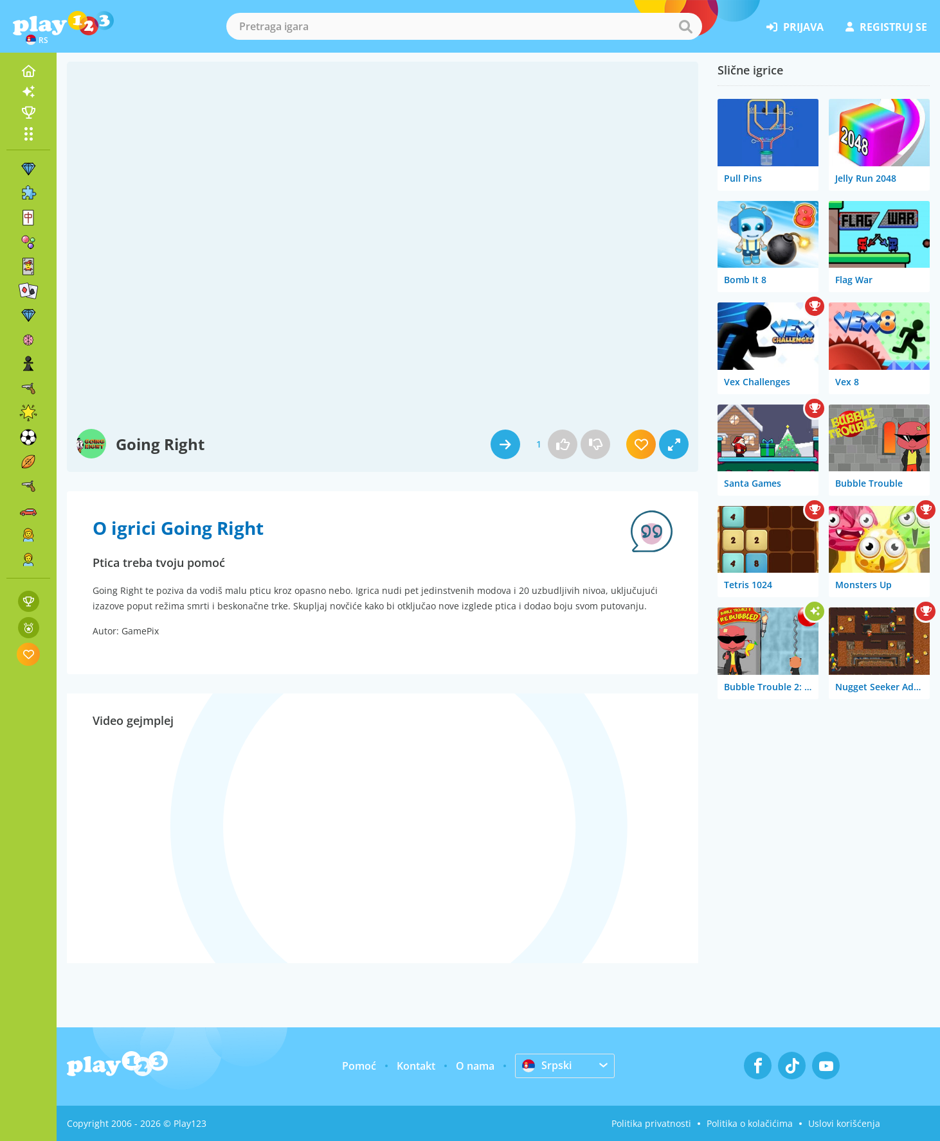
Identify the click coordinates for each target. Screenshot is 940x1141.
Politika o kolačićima (750, 1123)
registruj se (886, 27)
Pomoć (359, 1066)
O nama (475, 1066)
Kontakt (416, 1066)
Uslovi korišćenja (844, 1123)
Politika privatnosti (651, 1123)
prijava (795, 27)
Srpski (547, 1065)
